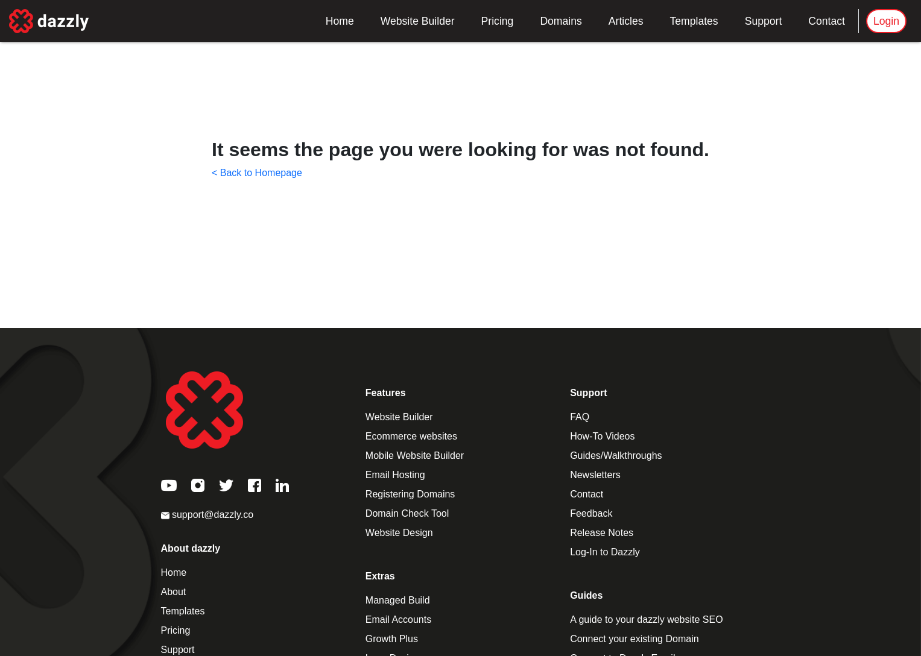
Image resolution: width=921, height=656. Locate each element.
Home (340, 21)
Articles (626, 21)
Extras (380, 576)
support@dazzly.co (207, 514)
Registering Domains (410, 494)
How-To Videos (602, 436)
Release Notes (601, 533)
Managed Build (398, 600)
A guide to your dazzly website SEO (646, 619)
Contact (826, 21)
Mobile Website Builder (415, 455)
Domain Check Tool (407, 513)
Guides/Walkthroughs (616, 455)
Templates (693, 21)
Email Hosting (395, 475)
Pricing (497, 21)
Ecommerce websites (411, 436)
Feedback (591, 513)
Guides (586, 595)
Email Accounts (398, 619)
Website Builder (418, 21)
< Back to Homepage (257, 173)
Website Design (399, 533)
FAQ (579, 417)
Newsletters (595, 475)
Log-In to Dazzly (605, 552)
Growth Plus (392, 639)
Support (763, 21)
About (173, 592)
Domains (560, 21)
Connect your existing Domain (634, 639)
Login (886, 21)
